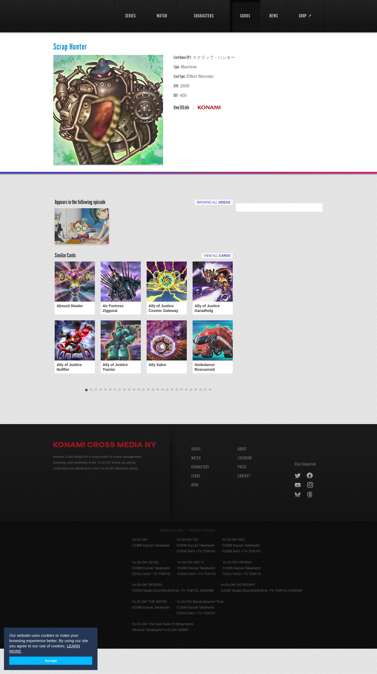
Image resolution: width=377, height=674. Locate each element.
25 (200, 415)
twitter (298, 501)
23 (191, 415)
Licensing (245, 483)
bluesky (298, 520)
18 (167, 415)
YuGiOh (81, 15)
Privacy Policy (202, 556)
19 (172, 415)
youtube (298, 510)
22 (186, 415)
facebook (310, 501)
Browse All (213, 202)
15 (153, 415)
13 (143, 415)
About (242, 474)
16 (157, 415)
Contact (244, 501)
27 (210, 415)
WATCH (196, 483)
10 (129, 415)
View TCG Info (181, 107)
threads (310, 520)
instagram (310, 510)
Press (242, 492)
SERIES (196, 474)
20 (176, 415)
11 (134, 415)
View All (217, 281)
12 (138, 415)
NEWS (195, 510)
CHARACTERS (200, 492)
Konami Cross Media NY (104, 471)
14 (148, 415)
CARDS (195, 501)
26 (205, 415)
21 (181, 415)
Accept (51, 661)
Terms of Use (171, 556)
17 (162, 415)
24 (195, 415)
